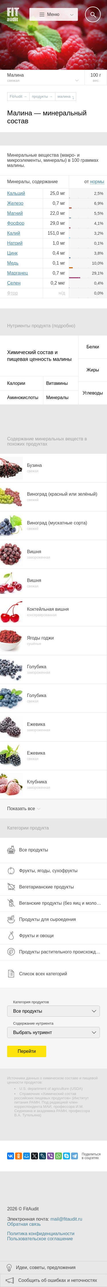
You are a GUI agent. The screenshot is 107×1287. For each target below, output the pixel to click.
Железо (15, 203)
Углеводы (93, 393)
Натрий (15, 243)
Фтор (12, 293)
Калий (13, 233)
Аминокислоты (22, 397)
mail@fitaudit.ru (66, 1219)
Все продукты (27, 850)
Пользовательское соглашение (40, 1238)
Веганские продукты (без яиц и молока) (55, 903)
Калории (16, 383)
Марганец (17, 273)
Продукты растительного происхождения (56, 952)
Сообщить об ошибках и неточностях (57, 1280)
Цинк (12, 253)
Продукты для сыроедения (41, 919)
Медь (13, 263)
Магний (15, 213)
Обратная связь (24, 1224)
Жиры (92, 369)
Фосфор (15, 223)
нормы (97, 181)
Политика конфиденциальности (40, 1233)
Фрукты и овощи (30, 935)
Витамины (57, 383)
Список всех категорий (37, 974)
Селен (14, 283)
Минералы (57, 397)
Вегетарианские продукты (40, 887)
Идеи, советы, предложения (46, 1267)
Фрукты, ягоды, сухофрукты (42, 871)
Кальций (16, 193)
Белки (92, 346)
